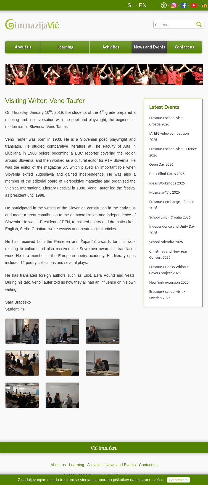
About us (23, 47)
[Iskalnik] (178, 25)
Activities (110, 47)
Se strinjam (178, 480)
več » (158, 480)
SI (130, 5)
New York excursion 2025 (169, 282)
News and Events (149, 47)
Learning (65, 47)
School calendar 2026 (166, 242)
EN (143, 5)
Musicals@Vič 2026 (164, 192)
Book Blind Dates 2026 (167, 173)
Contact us (184, 47)
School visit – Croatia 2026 (170, 217)
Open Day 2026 (161, 164)
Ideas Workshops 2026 (167, 183)
